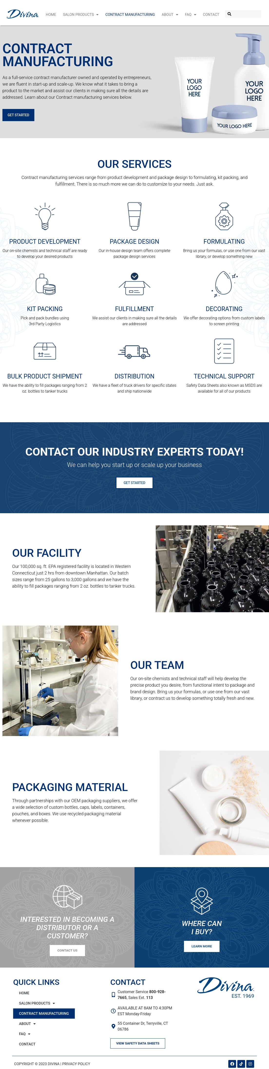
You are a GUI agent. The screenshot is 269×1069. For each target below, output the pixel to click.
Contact (211, 14)
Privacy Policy (76, 1066)
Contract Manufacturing (130, 14)
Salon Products (80, 14)
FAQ (190, 14)
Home (51, 14)
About (170, 14)
